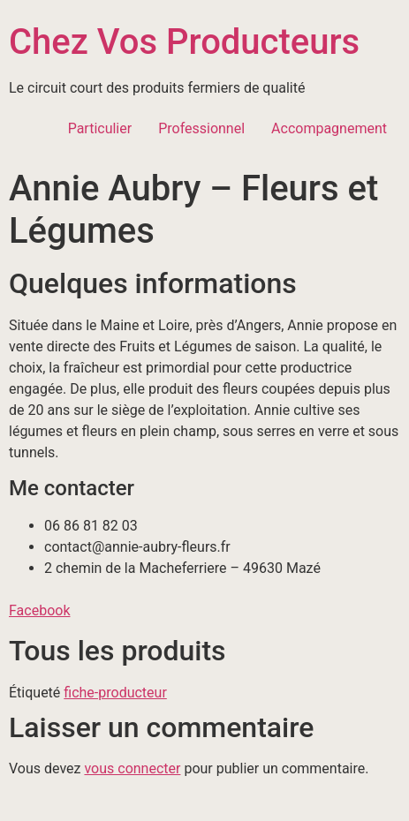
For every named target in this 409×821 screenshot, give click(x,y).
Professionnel (201, 128)
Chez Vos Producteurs (184, 42)
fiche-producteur (115, 692)
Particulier (100, 128)
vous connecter (132, 768)
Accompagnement (329, 128)
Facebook (39, 610)
